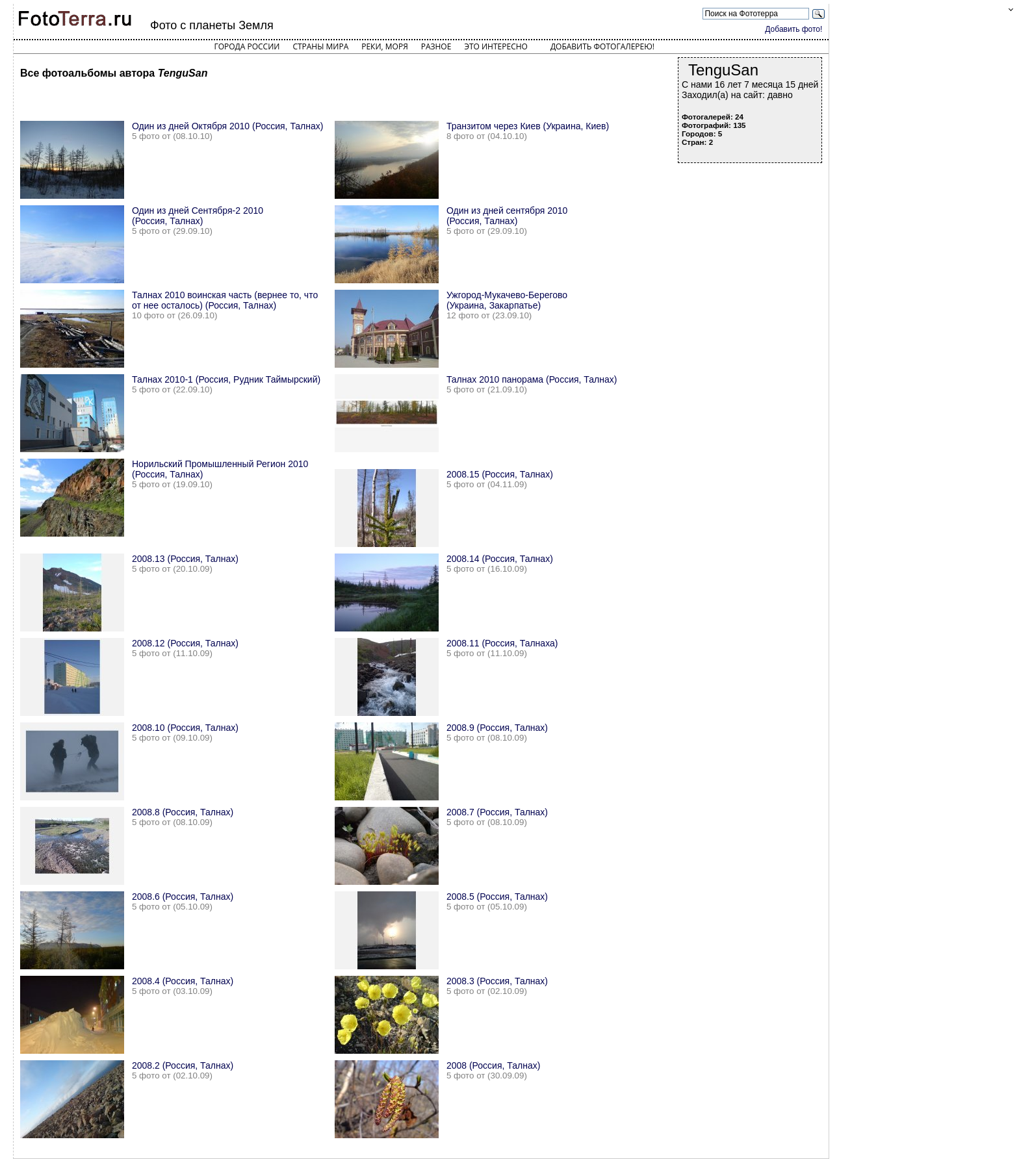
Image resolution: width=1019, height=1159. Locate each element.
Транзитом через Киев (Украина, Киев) (527, 126)
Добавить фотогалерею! (602, 46)
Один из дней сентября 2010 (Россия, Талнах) (507, 215)
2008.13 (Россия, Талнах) (185, 559)
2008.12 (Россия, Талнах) (185, 643)
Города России (246, 46)
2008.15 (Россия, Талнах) (499, 474)
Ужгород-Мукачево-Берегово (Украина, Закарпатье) (506, 300)
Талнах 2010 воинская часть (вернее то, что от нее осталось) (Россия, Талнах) (225, 300)
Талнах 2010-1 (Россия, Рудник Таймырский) (226, 379)
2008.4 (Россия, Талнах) (182, 981)
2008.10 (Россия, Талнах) (185, 727)
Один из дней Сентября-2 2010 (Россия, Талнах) (197, 215)
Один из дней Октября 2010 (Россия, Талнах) (227, 126)
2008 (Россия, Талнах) (493, 1065)
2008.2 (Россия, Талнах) (182, 1065)
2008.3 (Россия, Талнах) (497, 981)
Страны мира (320, 46)
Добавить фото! (793, 29)
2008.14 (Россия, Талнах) (499, 559)
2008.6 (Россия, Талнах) (182, 896)
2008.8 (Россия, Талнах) (182, 812)
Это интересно (496, 46)
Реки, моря (384, 46)
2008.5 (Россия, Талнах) (497, 896)
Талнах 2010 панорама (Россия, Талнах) (531, 379)
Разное (436, 46)
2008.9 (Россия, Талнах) (497, 727)
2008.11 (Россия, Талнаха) (502, 643)
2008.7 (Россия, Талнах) (497, 812)
